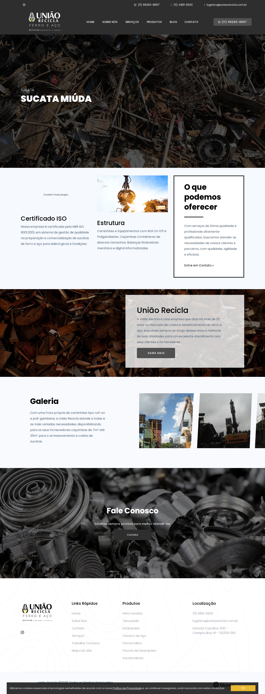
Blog (173, 22)
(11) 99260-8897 (149, 5)
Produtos (154, 22)
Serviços (132, 22)
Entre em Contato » (199, 265)
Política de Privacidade (127, 688)
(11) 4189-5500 (183, 5)
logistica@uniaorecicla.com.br (227, 5)
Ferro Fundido (133, 613)
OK (243, 688)
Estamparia (131, 628)
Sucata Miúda (133, 658)
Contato (191, 22)
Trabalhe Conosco (86, 643)
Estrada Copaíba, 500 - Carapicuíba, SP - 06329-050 (214, 630)
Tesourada (131, 621)
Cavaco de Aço (134, 636)
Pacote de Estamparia (139, 650)
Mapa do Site (82, 650)
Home (90, 22)
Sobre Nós (109, 22)
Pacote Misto (132, 643)
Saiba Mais (156, 353)
